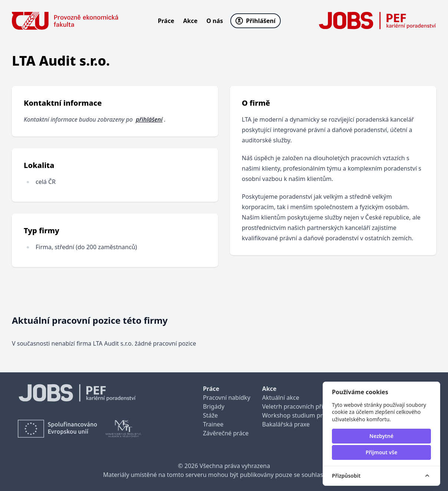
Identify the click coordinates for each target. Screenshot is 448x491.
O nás (215, 21)
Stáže (210, 415)
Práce (166, 21)
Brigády (213, 406)
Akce (190, 21)
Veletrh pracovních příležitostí (303, 406)
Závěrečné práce (225, 433)
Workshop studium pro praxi (302, 415)
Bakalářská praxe (286, 424)
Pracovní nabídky (226, 397)
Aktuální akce (280, 397)
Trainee (213, 424)
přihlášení (149, 119)
